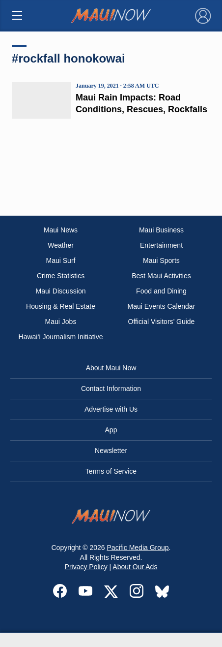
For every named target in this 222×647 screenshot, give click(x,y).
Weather (61, 245)
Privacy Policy (86, 567)
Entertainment (161, 245)
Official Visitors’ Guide (161, 321)
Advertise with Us (111, 409)
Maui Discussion (61, 291)
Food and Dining (161, 291)
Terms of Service (111, 471)
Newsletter (111, 450)
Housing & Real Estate (60, 306)
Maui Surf (61, 260)
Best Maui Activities (161, 276)
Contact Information (111, 388)
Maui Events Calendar (161, 306)
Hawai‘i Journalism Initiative (61, 337)
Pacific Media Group (138, 547)
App (111, 430)
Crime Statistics (60, 276)
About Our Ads (134, 567)
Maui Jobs (61, 321)
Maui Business (161, 230)
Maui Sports (161, 260)
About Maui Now (111, 368)
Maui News (61, 230)
